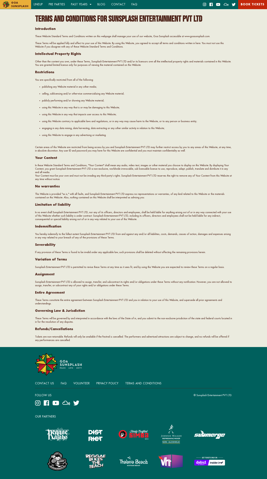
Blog (101, 4)
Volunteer (81, 383)
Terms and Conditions (143, 383)
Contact (118, 4)
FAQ (134, 4)
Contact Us (44, 383)
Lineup (38, 4)
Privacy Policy (107, 383)
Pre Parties (57, 4)
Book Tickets (252, 4)
